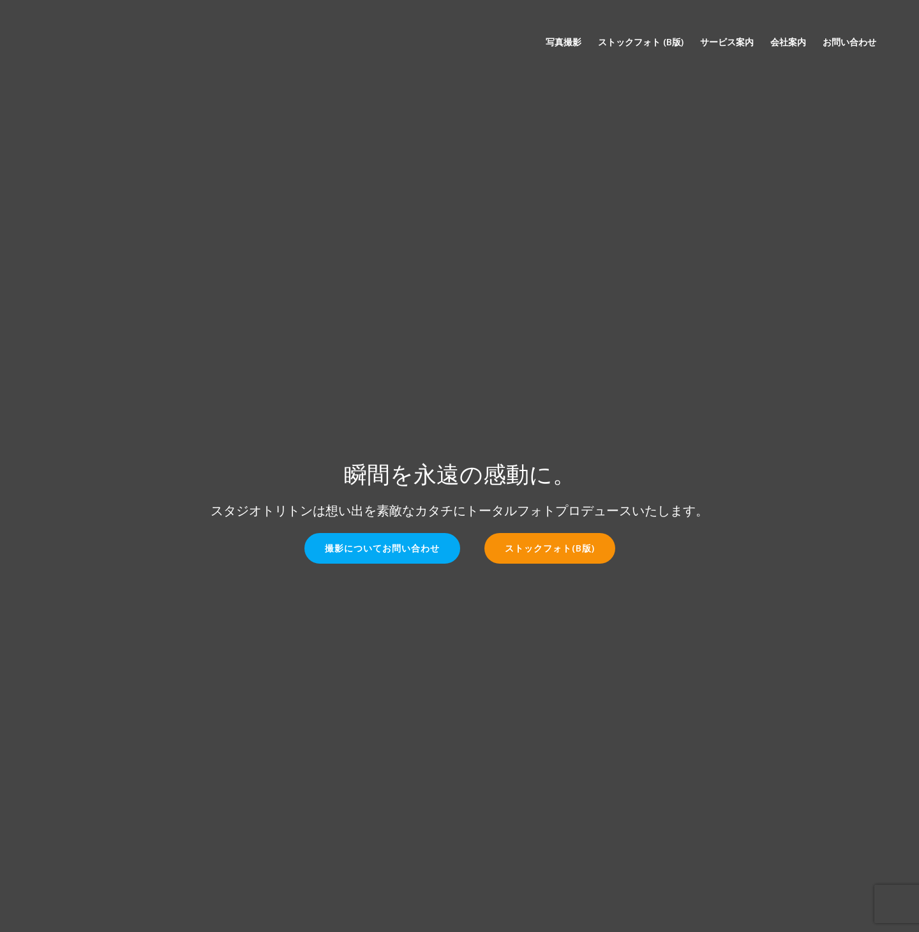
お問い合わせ (849, 42)
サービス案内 (727, 42)
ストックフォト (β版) (641, 42)
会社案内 (788, 42)
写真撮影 (563, 42)
